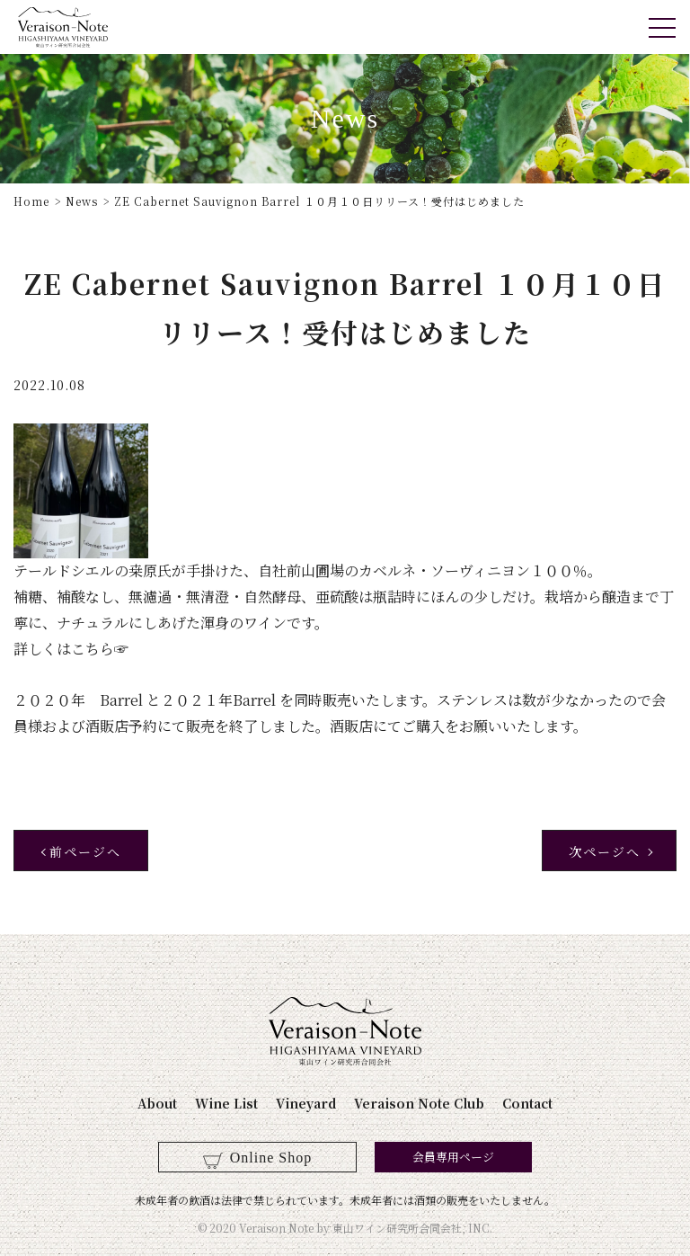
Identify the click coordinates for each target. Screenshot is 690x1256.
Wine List (226, 1103)
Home (31, 201)
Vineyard (306, 1103)
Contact (527, 1103)
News (82, 201)
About (157, 1103)
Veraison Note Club (419, 1103)
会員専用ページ (453, 1156)
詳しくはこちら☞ (70, 648)
